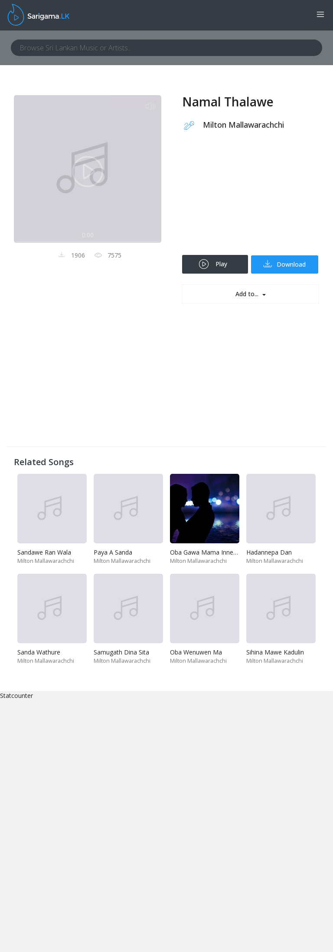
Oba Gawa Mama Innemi (205, 552)
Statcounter (16, 695)
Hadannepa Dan (269, 552)
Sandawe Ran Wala (44, 552)
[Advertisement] (250, 198)
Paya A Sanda (113, 552)
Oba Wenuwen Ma (196, 652)
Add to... (247, 294)
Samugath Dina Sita (121, 652)
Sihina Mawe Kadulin (275, 652)
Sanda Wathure (38, 652)
